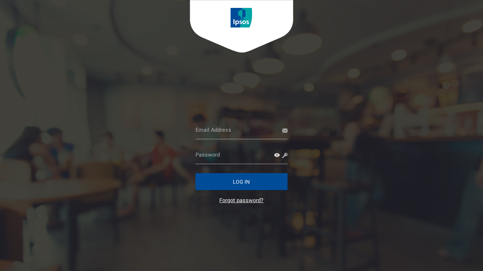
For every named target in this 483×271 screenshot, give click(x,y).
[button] (277, 155)
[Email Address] (241, 129)
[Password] (241, 154)
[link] (241, 200)
